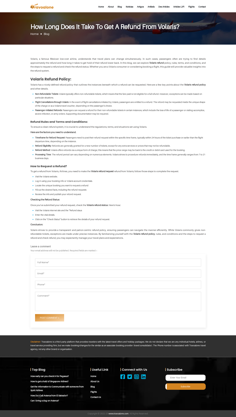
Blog (119, 6)
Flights (191, 6)
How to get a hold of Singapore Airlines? (49, 381)
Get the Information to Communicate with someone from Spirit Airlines (57, 388)
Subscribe (185, 386)
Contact (202, 6)
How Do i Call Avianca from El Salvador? (49, 395)
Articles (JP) (178, 6)
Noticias (129, 6)
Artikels (151, 6)
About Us (94, 381)
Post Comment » (49, 318)
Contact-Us (95, 397)
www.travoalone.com (119, 413)
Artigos (140, 6)
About (111, 6)
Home (101, 6)
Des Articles (163, 6)
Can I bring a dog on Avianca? (44, 400)
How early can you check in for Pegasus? (49, 376)
